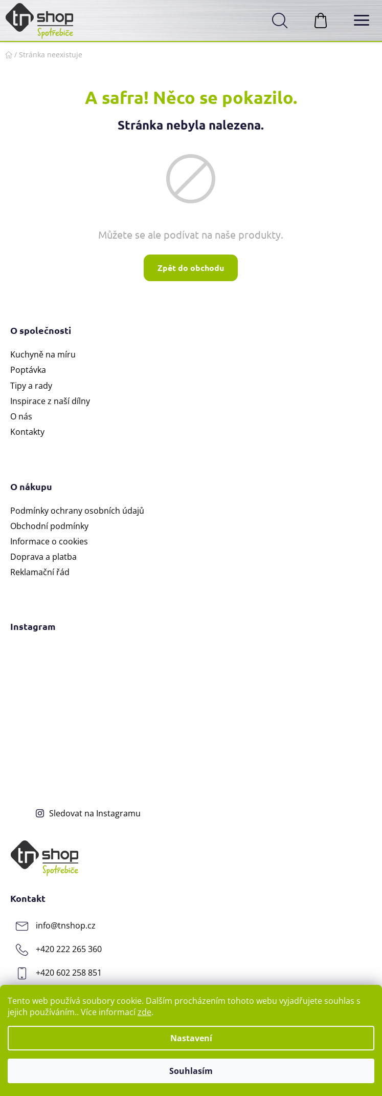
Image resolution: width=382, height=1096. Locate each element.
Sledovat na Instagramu (95, 813)
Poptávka (28, 369)
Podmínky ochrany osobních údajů (77, 510)
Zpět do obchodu (191, 267)
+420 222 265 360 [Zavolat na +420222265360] (69, 949)
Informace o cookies (49, 541)
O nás (21, 416)
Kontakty (27, 431)
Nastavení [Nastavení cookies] (191, 1038)
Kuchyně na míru (43, 354)
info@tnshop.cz (66, 925)
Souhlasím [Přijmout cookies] (191, 1071)
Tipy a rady (31, 385)
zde (144, 1012)
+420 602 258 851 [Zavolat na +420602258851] (69, 972)
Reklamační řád (40, 572)
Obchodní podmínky (49, 526)
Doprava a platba (43, 556)
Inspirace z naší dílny (50, 401)
